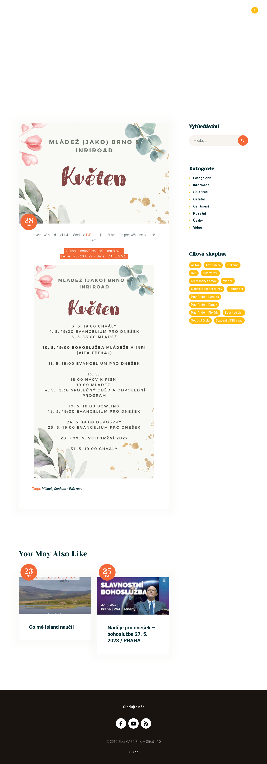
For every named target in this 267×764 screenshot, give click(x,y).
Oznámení (201, 206)
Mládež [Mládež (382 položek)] (228, 281)
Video (197, 228)
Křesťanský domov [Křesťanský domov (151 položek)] (203, 281)
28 (28, 220)
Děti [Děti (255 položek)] (193, 273)
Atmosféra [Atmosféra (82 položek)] (213, 265)
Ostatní (199, 199)
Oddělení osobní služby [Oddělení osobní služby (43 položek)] (206, 289)
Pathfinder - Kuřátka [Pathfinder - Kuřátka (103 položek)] (205, 296)
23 (28, 571)
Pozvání (199, 213)
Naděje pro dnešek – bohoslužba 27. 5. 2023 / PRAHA (131, 634)
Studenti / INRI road (68, 489)
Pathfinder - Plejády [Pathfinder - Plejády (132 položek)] (204, 312)
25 (107, 571)
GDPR (133, 752)
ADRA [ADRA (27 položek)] (195, 265)
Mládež (47, 489)
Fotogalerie (202, 178)
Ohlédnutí (200, 192)
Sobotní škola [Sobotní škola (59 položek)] (200, 320)
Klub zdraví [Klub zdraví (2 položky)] (210, 273)
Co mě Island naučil (51, 627)
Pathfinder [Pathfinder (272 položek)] (236, 289)
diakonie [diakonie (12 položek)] (232, 265)
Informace (201, 185)
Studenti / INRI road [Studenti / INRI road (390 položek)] (229, 320)
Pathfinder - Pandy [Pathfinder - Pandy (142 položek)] (204, 304)
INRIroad (92, 235)
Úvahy (198, 220)
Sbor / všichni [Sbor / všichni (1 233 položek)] (234, 312)
